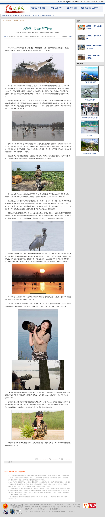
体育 (71, 8)
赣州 (29, 15)
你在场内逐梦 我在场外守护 (90, 118)
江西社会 (21, 21)
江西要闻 (15, 21)
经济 (56, 8)
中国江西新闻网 (35, 504)
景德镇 (15, 15)
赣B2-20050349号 (36, 507)
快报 (43, 8)
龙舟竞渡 (89, 135)
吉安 (39, 15)
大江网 (6, 36)
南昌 (7, 15)
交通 (86, 8)
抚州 (43, 15)
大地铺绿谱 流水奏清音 (89, 153)
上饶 (36, 15)
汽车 (60, 8)
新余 (22, 15)
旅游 (90, 8)
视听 (35, 8)
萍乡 (19, 15)
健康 (75, 8)
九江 (11, 15)
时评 (39, 8)
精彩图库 (80, 64)
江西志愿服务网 (49, 15)
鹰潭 (26, 15)
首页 (61, 1)
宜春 (32, 15)
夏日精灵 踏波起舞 (90, 100)
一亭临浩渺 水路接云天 (89, 82)
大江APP (95, 8)
